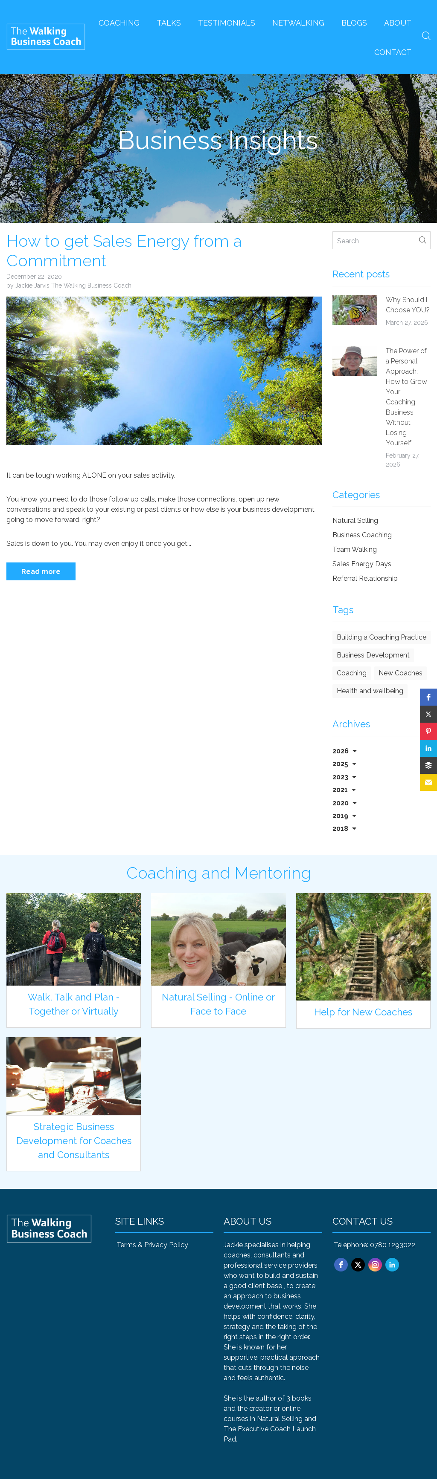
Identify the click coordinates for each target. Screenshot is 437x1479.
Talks (169, 22)
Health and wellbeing (370, 691)
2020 (344, 803)
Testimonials (226, 22)
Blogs (354, 22)
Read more (41, 572)
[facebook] (341, 1264)
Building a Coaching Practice (381, 637)
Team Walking (354, 549)
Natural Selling (355, 520)
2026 (344, 751)
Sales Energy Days (361, 564)
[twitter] (358, 1264)
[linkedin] (392, 1264)
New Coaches (400, 673)
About (397, 22)
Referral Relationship (365, 578)
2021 (344, 790)
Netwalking (298, 22)
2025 (344, 764)
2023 (344, 777)
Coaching (119, 22)
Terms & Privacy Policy (152, 1245)
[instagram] (375, 1264)
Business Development (373, 655)
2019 (344, 816)
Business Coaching (362, 535)
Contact (392, 52)
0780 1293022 (392, 1245)
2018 (344, 829)
